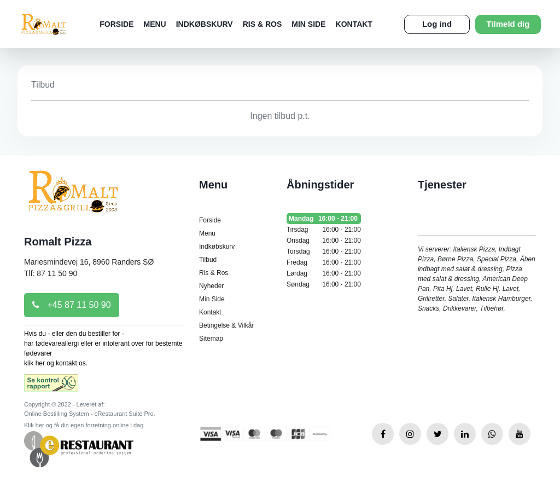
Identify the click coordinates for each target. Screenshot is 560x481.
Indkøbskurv (204, 24)
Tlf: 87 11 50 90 (50, 273)
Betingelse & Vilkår (226, 325)
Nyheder (211, 286)
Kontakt (354, 24)
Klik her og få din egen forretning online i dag (83, 425)
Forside (116, 24)
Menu (154, 24)
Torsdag (324, 251)
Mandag (324, 218)
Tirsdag (324, 229)
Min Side (308, 24)
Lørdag (324, 273)
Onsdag (324, 240)
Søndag (324, 284)
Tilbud (208, 260)
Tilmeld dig (508, 23)
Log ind (437, 23)
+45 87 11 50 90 (71, 305)
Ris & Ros (262, 24)
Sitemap (211, 338)
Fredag (324, 262)
